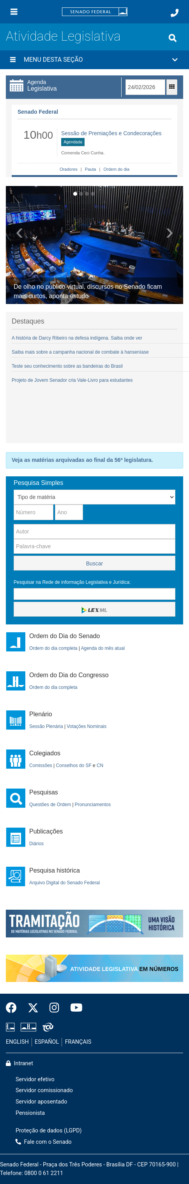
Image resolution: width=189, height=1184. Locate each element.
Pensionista (30, 1113)
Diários (36, 843)
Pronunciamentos (93, 804)
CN (100, 765)
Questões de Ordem (50, 804)
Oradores (69, 169)
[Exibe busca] (172, 38)
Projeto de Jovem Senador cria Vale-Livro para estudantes (72, 380)
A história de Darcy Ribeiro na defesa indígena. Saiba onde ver (77, 338)
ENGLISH (17, 1042)
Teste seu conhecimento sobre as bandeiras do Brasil (67, 366)
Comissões (40, 765)
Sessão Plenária (46, 726)
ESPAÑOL (47, 1042)
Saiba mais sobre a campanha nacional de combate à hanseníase (80, 352)
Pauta (90, 169)
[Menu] (14, 11)
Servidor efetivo (35, 1079)
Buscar (94, 563)
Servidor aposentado (41, 1101)
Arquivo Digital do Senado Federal (64, 882)
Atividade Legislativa (63, 36)
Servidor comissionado (44, 1090)
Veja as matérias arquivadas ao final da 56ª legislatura (81, 460)
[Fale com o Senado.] (174, 13)
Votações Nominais (86, 726)
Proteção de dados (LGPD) (49, 1130)
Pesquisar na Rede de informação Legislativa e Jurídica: (72, 582)
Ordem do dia (115, 169)
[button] (94, 59)
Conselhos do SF (74, 765)
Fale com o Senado (44, 1142)
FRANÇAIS (78, 1042)
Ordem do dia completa (53, 648)
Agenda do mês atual (103, 648)
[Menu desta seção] (13, 59)
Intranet (19, 1063)
